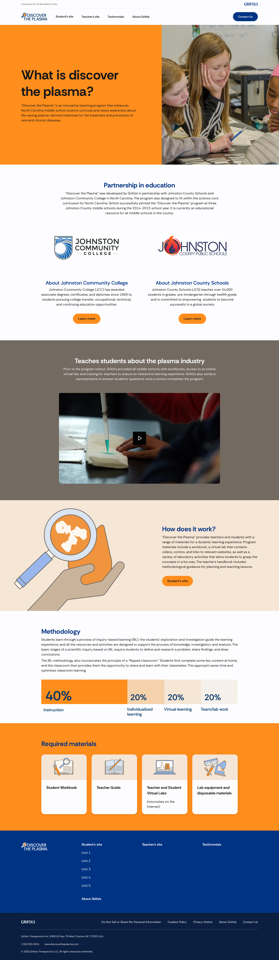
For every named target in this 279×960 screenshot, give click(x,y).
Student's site (92, 844)
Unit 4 (86, 877)
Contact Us (250, 922)
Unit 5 (86, 885)
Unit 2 (86, 861)
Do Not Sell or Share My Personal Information (131, 922)
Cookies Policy (177, 922)
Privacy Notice (202, 922)
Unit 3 (86, 869)
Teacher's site (152, 844)
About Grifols (91, 899)
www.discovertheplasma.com (61, 944)
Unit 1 (86, 853)
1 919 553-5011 (30, 944)
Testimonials (211, 844)
